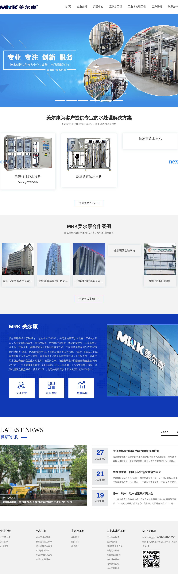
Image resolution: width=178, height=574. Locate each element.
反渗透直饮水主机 (89, 176)
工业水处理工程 (137, 6)
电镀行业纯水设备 (28, 176)
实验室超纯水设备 (44, 547)
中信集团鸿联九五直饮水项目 (91, 280)
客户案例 (157, 6)
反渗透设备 (112, 543)
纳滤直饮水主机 (150, 138)
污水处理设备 (113, 565)
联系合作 (173, 6)
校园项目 (75, 538)
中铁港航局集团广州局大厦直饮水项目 (61, 280)
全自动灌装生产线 (44, 543)
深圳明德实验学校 (124, 250)
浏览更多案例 (89, 298)
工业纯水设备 (113, 538)
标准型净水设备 (43, 538)
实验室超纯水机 (114, 556)
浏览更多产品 (89, 203)
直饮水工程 (115, 6)
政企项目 (75, 547)
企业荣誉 (4, 547)
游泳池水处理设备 (44, 556)
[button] (175, 161)
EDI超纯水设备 (42, 552)
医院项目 (75, 543)
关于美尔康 (5, 538)
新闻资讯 (4, 543)
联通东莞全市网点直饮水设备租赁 (23, 280)
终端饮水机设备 (43, 561)
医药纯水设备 (113, 552)
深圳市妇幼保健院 (160, 280)
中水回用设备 (113, 570)
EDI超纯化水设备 (115, 547)
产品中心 (98, 6)
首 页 (68, 6)
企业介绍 (82, 6)
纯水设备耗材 (113, 561)
